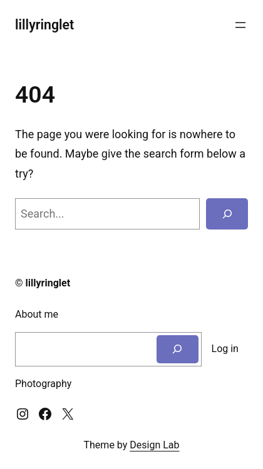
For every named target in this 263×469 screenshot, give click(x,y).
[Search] (227, 213)
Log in (225, 349)
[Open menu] (240, 25)
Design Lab (154, 445)
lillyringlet (44, 25)
